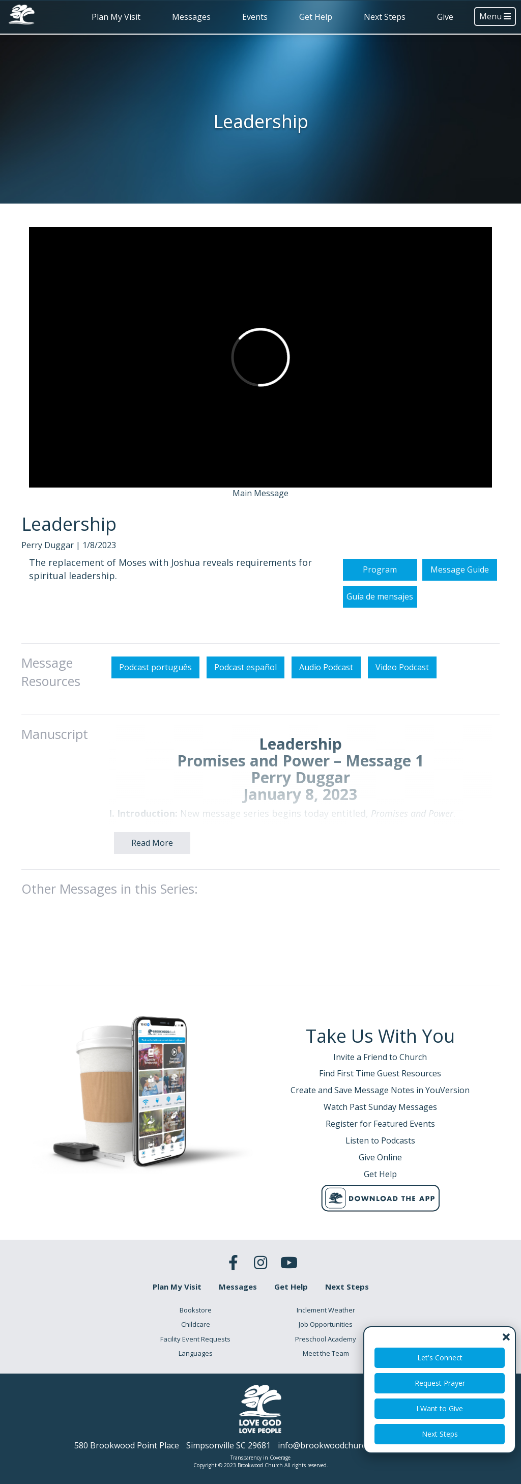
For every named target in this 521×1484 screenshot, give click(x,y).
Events (255, 16)
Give (445, 16)
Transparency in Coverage (260, 1457)
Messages (191, 16)
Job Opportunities (326, 1324)
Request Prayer (440, 1383)
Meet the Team (326, 1353)
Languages (196, 1353)
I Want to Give (439, 1408)
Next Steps (385, 16)
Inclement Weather (326, 1310)
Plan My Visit (116, 16)
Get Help (315, 16)
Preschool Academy (325, 1339)
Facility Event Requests (195, 1339)
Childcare (195, 1324)
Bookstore (196, 1310)
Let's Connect (439, 1357)
